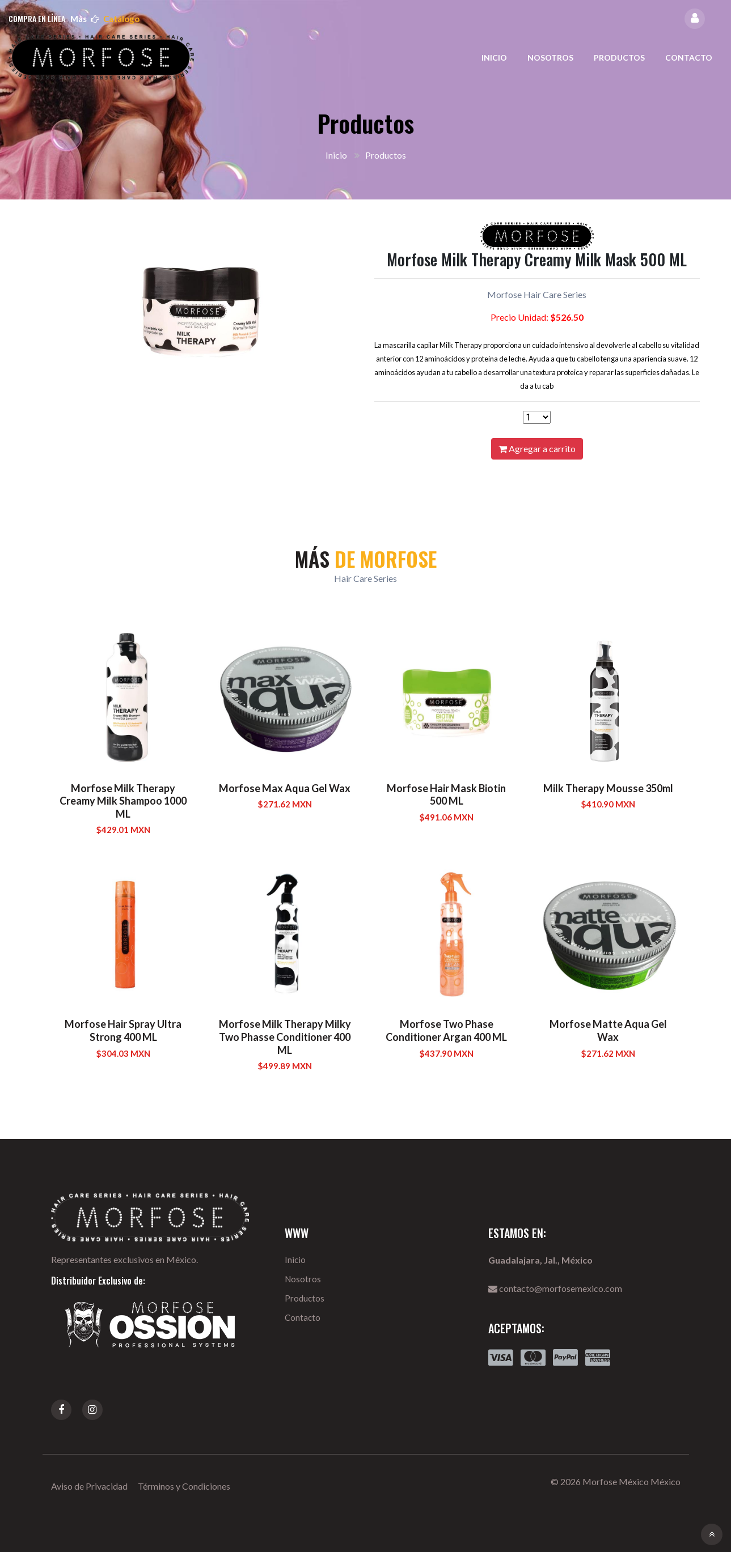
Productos (619, 57)
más (105, 19)
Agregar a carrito (537, 448)
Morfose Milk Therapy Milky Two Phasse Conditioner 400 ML (285, 1037)
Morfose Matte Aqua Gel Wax (608, 1030)
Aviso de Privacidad (89, 1486)
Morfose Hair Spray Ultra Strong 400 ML (123, 1030)
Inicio (494, 57)
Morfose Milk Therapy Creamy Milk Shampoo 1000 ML (123, 801)
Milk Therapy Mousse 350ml (608, 788)
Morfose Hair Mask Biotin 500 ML (446, 794)
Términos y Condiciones (184, 1486)
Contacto (688, 57)
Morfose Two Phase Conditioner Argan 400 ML (446, 1030)
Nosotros (550, 57)
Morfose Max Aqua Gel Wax (284, 788)
